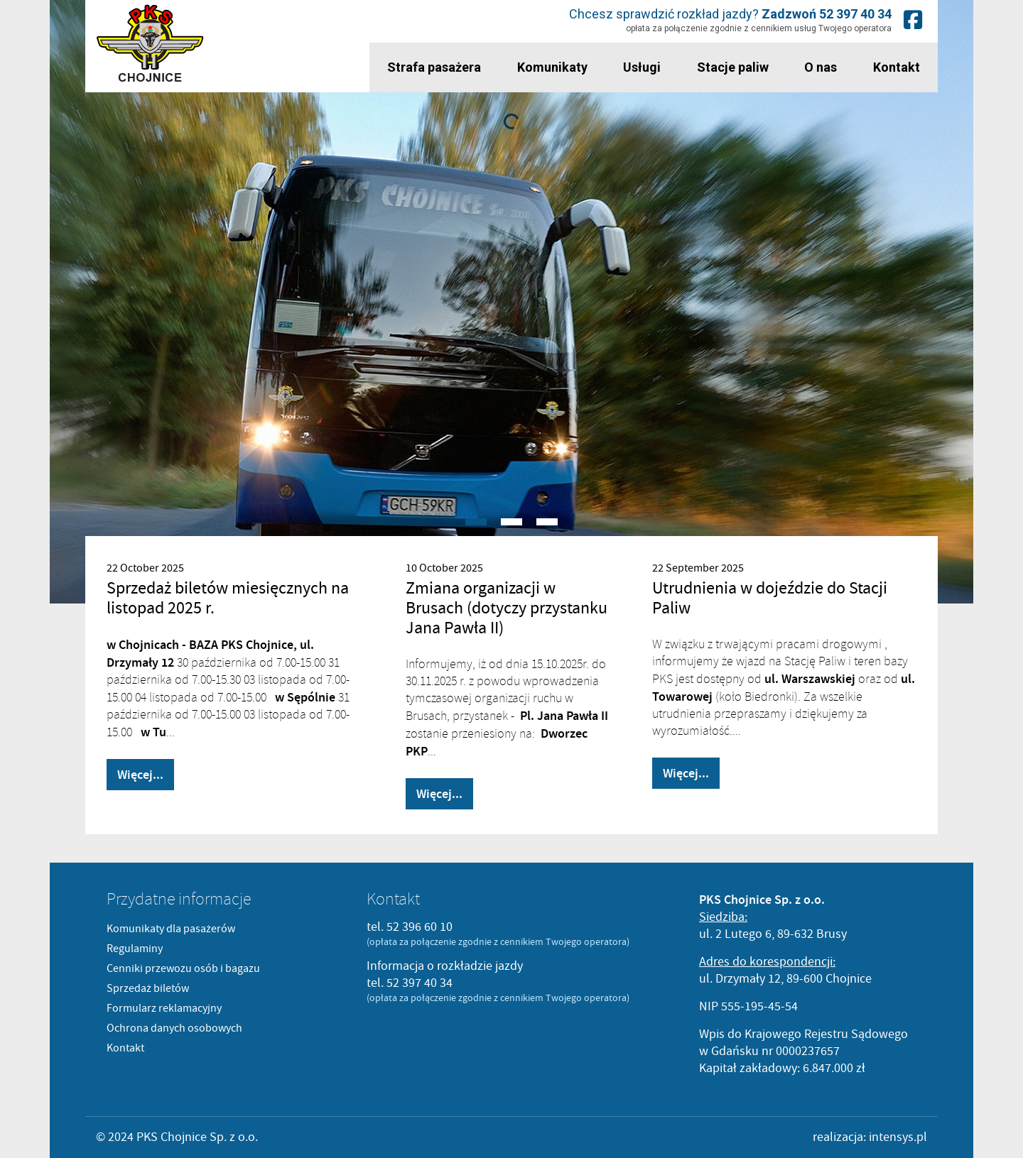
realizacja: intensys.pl (870, 1137)
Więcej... (140, 774)
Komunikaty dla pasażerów (171, 929)
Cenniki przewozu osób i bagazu (183, 968)
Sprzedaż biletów (148, 988)
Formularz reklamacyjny (164, 1008)
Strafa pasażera (434, 67)
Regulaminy (135, 948)
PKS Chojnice (150, 44)
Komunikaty (552, 67)
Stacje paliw (733, 67)
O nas (820, 67)
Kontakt (896, 67)
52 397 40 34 (855, 13)
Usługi (642, 67)
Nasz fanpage (913, 19)
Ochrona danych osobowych (174, 1028)
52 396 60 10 (419, 927)
